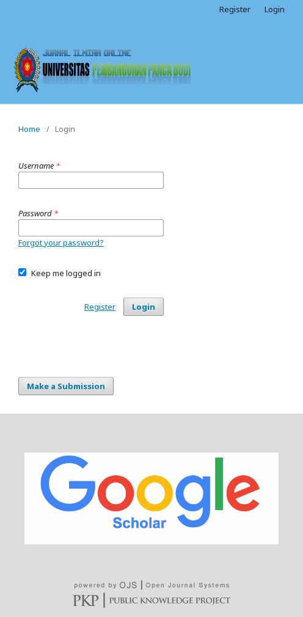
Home (29, 128)
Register (234, 9)
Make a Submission (66, 386)
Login (275, 9)
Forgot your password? (61, 242)
